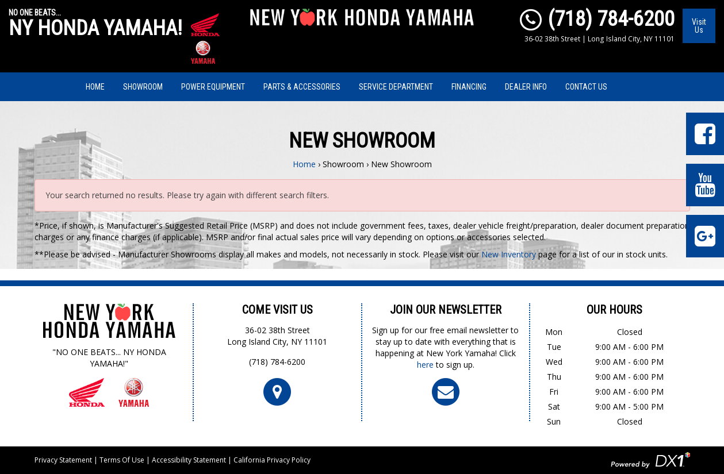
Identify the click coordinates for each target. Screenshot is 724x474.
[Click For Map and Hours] (277, 391)
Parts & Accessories (301, 86)
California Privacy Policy (272, 460)
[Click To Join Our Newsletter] (446, 391)
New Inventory (508, 254)
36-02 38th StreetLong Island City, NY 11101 (277, 336)
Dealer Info (526, 86)
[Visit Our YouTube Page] (705, 185)
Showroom (143, 86)
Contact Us (586, 86)
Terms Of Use (121, 460)
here (425, 364)
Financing (469, 86)
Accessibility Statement (189, 460)
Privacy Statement (63, 460)
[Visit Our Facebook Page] (705, 134)
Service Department (396, 86)
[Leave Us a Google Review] (705, 236)
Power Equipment (213, 86)
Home (95, 86)
